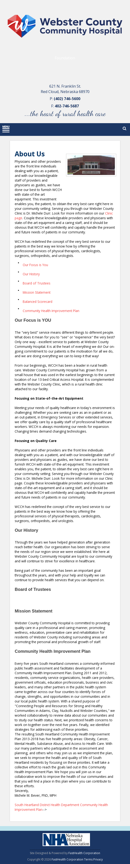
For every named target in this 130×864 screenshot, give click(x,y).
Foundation (65, 58)
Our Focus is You (35, 265)
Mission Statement (36, 292)
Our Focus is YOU (33, 320)
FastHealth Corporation (84, 853)
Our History (31, 274)
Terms (88, 859)
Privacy (98, 859)
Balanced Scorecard (37, 301)
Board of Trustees (36, 283)
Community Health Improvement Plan (51, 310)
